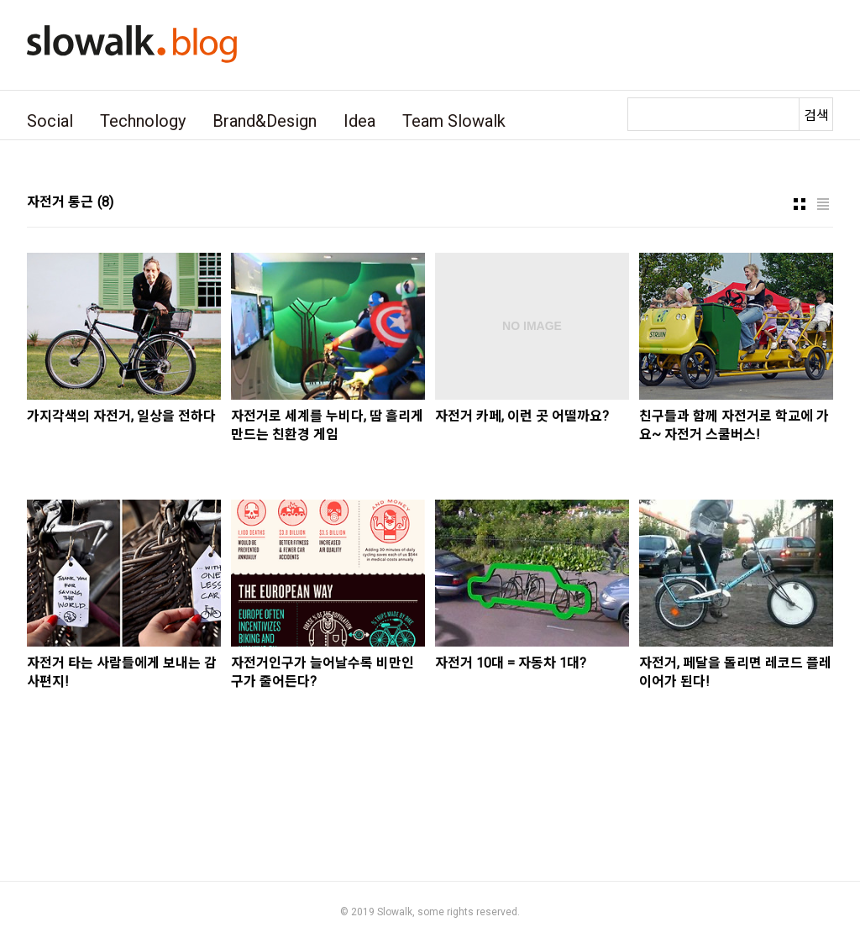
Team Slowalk (454, 121)
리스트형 (823, 204)
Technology (143, 121)
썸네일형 (799, 204)
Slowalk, (396, 912)
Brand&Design (264, 121)
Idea (359, 121)
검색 (816, 115)
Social (50, 121)
